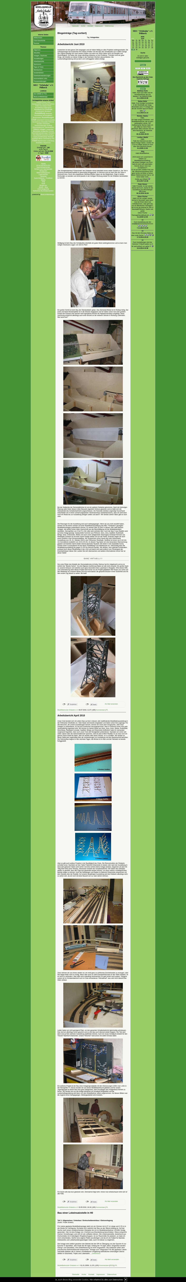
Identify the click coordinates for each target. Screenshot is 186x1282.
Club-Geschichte (39, 40)
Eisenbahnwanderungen (42, 76)
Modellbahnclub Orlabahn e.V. (67, 710)
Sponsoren (37, 64)
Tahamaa (43, 176)
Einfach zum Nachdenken (43, 169)
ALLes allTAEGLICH (43, 165)
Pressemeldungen (40, 81)
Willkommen (38, 38)
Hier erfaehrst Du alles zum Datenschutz (106, 1280)
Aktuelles (37, 53)
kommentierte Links (40, 78)
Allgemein (37, 50)
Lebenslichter (43, 174)
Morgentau (43, 185)
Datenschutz (109, 26)
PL (107, 710)
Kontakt (90, 26)
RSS (111, 1265)
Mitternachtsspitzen (43, 173)
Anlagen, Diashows (40, 56)
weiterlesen (96, 1253)
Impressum (99, 26)
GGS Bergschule (43, 189)
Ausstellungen (38, 58)
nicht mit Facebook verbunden (64, 704)
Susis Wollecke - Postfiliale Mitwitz (43, 179)
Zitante (43, 164)
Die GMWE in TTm (40, 94)
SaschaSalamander (43, 167)
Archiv (83, 26)
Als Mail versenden (111, 704)
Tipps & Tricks (38, 67)
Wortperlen (43, 171)
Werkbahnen (38, 70)
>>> (152, 38)
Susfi (43, 184)
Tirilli (43, 182)
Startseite (75, 26)
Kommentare (100, 710)
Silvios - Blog (43, 187)
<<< (132, 38)
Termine (36, 43)
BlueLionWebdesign (41, 97)
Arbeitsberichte (39, 61)
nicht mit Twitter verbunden (87, 704)
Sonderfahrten (39, 73)
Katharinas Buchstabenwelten (43, 191)
